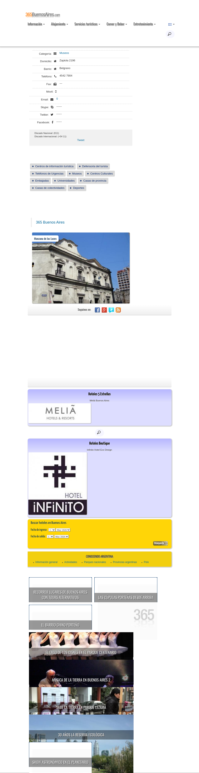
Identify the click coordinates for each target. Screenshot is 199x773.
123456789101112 (63, 530)
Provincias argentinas (125, 562)
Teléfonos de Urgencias (49, 173)
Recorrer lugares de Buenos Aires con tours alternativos (60, 594)
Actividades (70, 562)
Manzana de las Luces (45, 238)
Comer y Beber (116, 23)
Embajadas (42, 180)
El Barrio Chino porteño (60, 625)
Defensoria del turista (95, 166)
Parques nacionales (95, 562)
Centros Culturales (101, 173)
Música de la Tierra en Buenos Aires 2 (81, 653)
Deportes (78, 187)
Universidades (66, 180)
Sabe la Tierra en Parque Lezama (130, 653)
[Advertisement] (99, 346)
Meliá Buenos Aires (99, 400)
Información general (46, 562)
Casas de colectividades (49, 187)
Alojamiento (59, 23)
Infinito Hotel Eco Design (99, 450)
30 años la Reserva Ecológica (81, 681)
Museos (64, 52)
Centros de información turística (54, 166)
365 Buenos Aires (50, 222)
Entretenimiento (144, 23)
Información (36, 23)
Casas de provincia (94, 180)
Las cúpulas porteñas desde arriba (125, 597)
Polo (146, 562)
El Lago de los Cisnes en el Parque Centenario (130, 625)
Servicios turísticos (87, 23)
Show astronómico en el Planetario (124, 682)
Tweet (80, 140)
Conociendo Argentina (99, 556)
